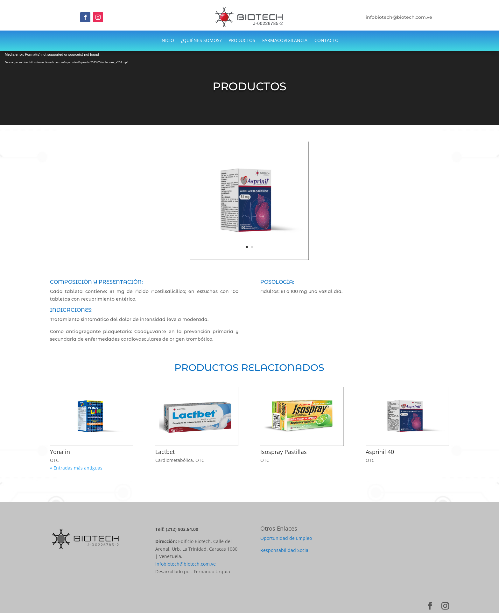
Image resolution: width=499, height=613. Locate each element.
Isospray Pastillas (283, 452)
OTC (54, 460)
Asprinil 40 (380, 452)
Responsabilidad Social (285, 550)
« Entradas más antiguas (76, 468)
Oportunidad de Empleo (286, 538)
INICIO (167, 40)
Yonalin (60, 452)
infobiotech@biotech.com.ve (185, 564)
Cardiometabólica (174, 460)
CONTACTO (326, 40)
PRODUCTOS (241, 40)
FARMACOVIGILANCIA (284, 40)
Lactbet (165, 452)
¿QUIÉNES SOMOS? (201, 40)
